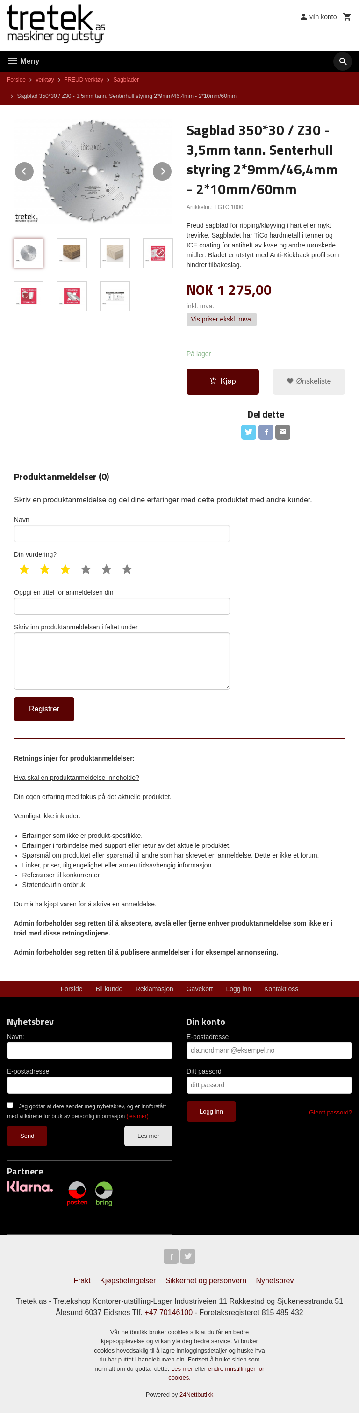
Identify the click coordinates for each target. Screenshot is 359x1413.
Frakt (81, 1281)
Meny (23, 61)
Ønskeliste (309, 381)
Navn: (15, 1036)
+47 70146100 (168, 1312)
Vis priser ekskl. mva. (222, 319)
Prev (34, 170)
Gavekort (200, 989)
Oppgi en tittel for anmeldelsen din (122, 602)
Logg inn (238, 989)
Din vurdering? (35, 554)
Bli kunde (108, 989)
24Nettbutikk (196, 1394)
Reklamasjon (154, 989)
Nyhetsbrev (275, 1281)
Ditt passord (204, 1071)
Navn (122, 529)
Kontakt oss (281, 989)
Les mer (148, 1135)
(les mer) (137, 1116)
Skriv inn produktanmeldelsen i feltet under (122, 656)
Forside (16, 79)
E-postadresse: (29, 1071)
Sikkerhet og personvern (205, 1281)
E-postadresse (208, 1036)
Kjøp (222, 381)
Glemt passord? (330, 1112)
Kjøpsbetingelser (128, 1281)
